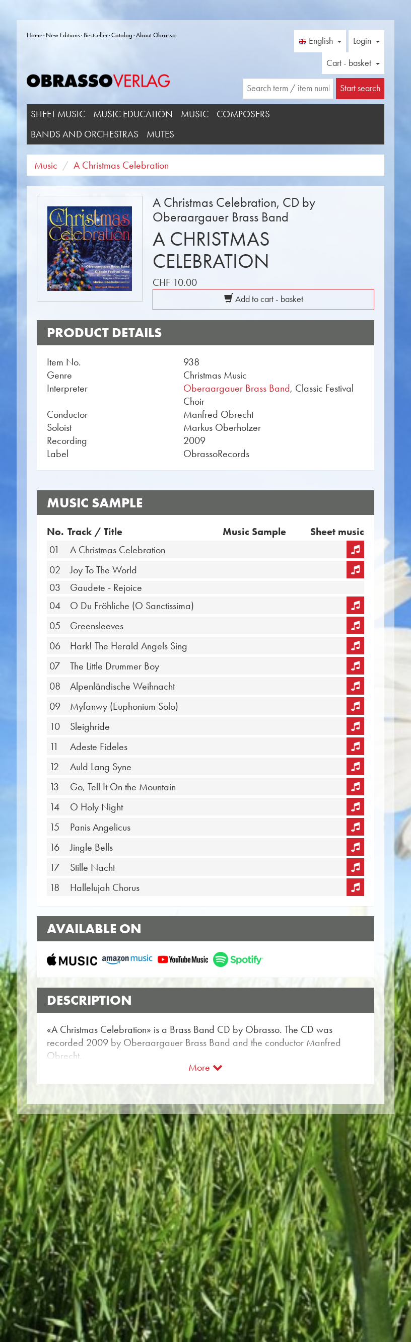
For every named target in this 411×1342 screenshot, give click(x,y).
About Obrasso (156, 35)
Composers (243, 114)
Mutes (160, 134)
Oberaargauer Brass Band (236, 388)
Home (34, 35)
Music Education (133, 114)
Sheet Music (58, 114)
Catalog (121, 35)
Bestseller (96, 35)
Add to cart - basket (263, 299)
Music (195, 114)
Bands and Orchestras (85, 134)
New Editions (63, 35)
